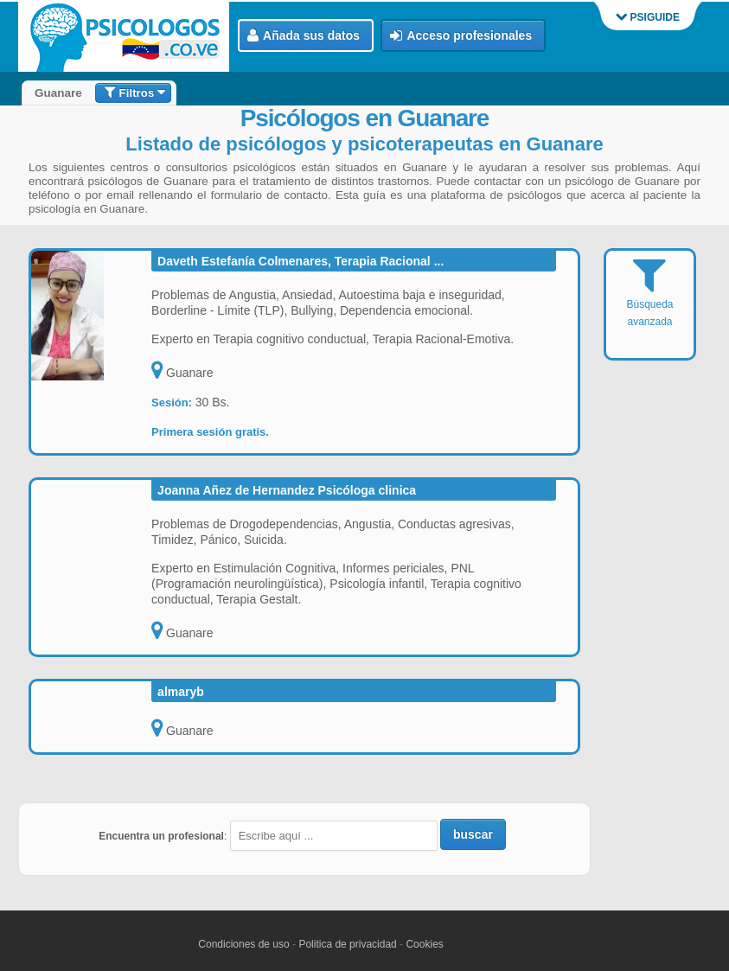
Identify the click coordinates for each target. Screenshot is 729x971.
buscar (473, 834)
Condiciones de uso (243, 944)
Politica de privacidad (347, 944)
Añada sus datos (303, 36)
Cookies (424, 944)
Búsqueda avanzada (649, 303)
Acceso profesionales (461, 36)
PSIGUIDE (648, 17)
